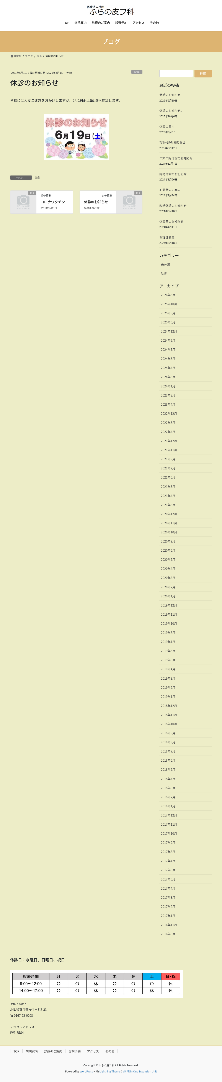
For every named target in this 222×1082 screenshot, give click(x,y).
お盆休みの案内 (170, 190)
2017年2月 (168, 906)
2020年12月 (169, 514)
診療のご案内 (53, 1051)
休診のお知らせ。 (171, 110)
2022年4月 (168, 432)
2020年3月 (168, 577)
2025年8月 (168, 313)
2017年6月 (168, 870)
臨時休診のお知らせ (173, 205)
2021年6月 (168, 477)
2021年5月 (168, 486)
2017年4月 (168, 888)
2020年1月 (168, 596)
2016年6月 (168, 934)
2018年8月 (168, 742)
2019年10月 (169, 623)
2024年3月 (168, 377)
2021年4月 (168, 495)
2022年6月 (168, 422)
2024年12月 (169, 331)
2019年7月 (168, 641)
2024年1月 (168, 386)
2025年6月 (168, 322)
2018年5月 (168, 769)
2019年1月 (168, 696)
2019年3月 (168, 678)
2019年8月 (168, 632)
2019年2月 (168, 687)
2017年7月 (168, 861)
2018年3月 (168, 788)
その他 (109, 1051)
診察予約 (75, 1051)
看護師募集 (167, 237)
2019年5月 (168, 660)
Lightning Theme (109, 1071)
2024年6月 (168, 358)
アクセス (93, 1051)
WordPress (86, 1071)
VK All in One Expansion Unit (140, 1071)
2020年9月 (168, 541)
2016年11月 (169, 925)
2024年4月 (168, 368)
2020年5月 (168, 559)
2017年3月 (168, 897)
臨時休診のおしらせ (173, 174)
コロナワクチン (53, 201)
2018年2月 (168, 797)
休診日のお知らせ (171, 221)
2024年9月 (168, 340)
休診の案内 (167, 126)
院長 (137, 72)
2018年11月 (169, 715)
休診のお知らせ (96, 201)
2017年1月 (168, 915)
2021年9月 (168, 459)
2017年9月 (168, 842)
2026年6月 (168, 295)
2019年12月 (169, 605)
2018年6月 (168, 760)
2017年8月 (168, 851)
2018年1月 (168, 806)
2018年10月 (169, 724)
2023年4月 (168, 404)
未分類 (165, 264)
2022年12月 (169, 413)
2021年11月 (169, 450)
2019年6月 (168, 651)
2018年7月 (168, 751)
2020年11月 (169, 523)
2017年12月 (169, 815)
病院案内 (32, 1051)
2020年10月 (169, 532)
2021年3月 (168, 505)
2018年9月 (168, 733)
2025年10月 (169, 304)
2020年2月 (168, 587)
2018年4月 (168, 779)
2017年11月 (169, 824)
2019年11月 (169, 614)
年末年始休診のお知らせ (176, 158)
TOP (16, 1051)
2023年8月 (168, 395)
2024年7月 (168, 349)
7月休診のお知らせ (172, 142)
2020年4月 (168, 568)
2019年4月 (168, 669)
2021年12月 (169, 441)
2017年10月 (169, 833)
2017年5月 (168, 879)
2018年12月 (169, 705)
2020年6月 (168, 550)
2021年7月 (168, 468)
